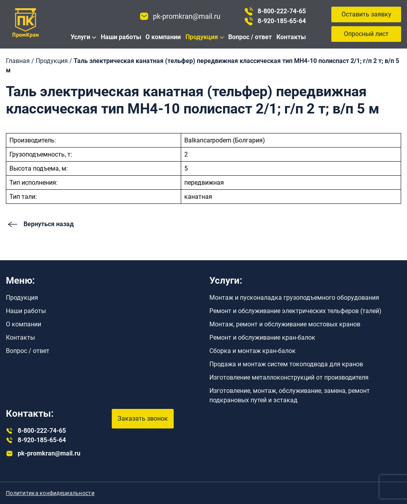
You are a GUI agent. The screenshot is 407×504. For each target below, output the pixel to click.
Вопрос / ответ (250, 37)
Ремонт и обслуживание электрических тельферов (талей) (295, 311)
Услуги (80, 37)
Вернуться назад (40, 224)
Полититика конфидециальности (50, 493)
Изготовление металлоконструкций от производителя (289, 377)
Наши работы (121, 37)
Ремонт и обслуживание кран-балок (262, 337)
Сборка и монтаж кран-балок (252, 351)
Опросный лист (366, 34)
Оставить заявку (366, 14)
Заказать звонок (143, 418)
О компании (163, 37)
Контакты (291, 37)
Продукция (201, 37)
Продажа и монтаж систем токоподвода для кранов (286, 364)
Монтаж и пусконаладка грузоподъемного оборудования (294, 297)
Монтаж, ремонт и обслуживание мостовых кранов (284, 324)
